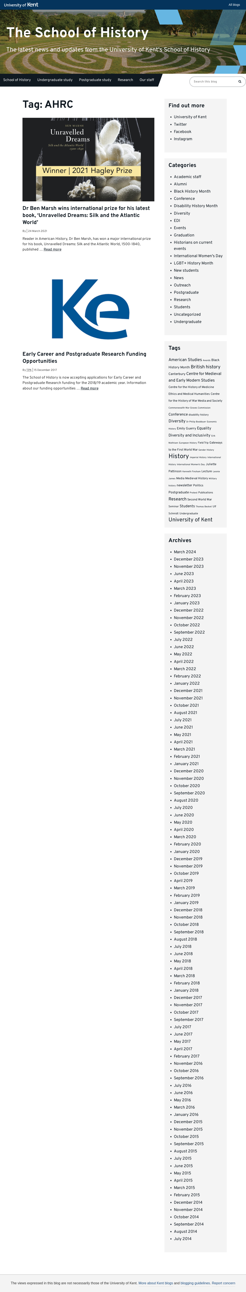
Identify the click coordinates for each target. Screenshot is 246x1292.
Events (180, 228)
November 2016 (188, 1063)
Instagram (183, 139)
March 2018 (184, 976)
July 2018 (183, 946)
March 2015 (184, 1187)
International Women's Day (198, 256)
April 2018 (183, 968)
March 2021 (184, 749)
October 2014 (186, 1217)
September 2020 (189, 793)
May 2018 (182, 961)
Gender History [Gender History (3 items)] (206, 450)
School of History (17, 80)
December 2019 (188, 859)
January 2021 (186, 764)
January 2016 (186, 1114)
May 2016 (182, 1100)
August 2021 (185, 712)
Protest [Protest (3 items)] (193, 492)
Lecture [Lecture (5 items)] (206, 471)
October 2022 (187, 625)
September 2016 (189, 1078)
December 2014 (188, 1202)
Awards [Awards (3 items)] (206, 360)
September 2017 (188, 1019)
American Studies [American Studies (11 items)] (185, 360)
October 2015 (186, 1136)
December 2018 (188, 910)
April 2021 (183, 742)
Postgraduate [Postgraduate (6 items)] (178, 492)
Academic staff (187, 177)
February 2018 (187, 983)
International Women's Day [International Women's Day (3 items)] (191, 464)
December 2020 (189, 771)
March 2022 (185, 669)
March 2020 (185, 837)
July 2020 (183, 807)
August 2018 (185, 939)
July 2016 (182, 1085)
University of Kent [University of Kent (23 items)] (190, 520)
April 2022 (184, 661)
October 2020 (187, 786)
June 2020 (184, 815)
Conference (184, 198)
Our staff (147, 80)
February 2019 (187, 895)
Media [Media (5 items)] (180, 478)
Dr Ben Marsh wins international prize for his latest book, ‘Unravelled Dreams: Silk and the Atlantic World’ (86, 215)
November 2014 (188, 1209)
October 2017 (186, 1012)
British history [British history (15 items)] (206, 367)
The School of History (77, 33)
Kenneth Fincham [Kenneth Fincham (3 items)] (191, 471)
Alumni (180, 184)
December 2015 (188, 1122)
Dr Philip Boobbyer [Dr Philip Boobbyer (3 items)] (196, 421)
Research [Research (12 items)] (177, 499)
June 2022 (184, 647)
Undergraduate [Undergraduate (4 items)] (188, 513)
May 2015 (182, 1173)
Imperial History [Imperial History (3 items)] (198, 457)
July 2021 (183, 720)
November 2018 (188, 917)
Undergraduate (187, 321)
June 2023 (184, 574)
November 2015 (188, 1129)
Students (182, 307)
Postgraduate (186, 292)
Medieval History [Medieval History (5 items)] (196, 478)
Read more (52, 249)
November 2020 (189, 778)
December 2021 (188, 690)
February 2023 (187, 596)
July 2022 (183, 639)
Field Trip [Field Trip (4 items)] (203, 443)
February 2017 (187, 1056)
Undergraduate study (55, 80)
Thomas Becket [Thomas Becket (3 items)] (204, 506)
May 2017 (182, 1041)
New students (186, 270)
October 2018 (186, 924)
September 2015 (189, 1144)
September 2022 (189, 632)
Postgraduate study (95, 80)
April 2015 (183, 1180)
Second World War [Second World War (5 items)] (199, 499)
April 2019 (183, 880)
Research (125, 80)
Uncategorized (187, 314)
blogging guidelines (195, 1283)
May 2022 (183, 654)
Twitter (180, 124)
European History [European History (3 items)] (188, 443)
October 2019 (186, 873)
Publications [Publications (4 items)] (205, 492)
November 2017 (188, 1005)
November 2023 (189, 566)
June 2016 (183, 1093)
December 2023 (188, 559)
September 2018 (189, 932)
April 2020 (184, 829)
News (179, 278)
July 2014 (183, 1239)
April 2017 (183, 1049)
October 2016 (186, 1071)
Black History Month (192, 191)
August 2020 (186, 800)
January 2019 (186, 903)
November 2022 (189, 618)
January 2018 (186, 990)
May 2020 (183, 822)
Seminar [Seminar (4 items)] (173, 506)
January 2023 (187, 603)
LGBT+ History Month (193, 263)
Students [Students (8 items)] (187, 506)
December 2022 (189, 610)
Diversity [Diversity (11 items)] (176, 421)
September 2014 (189, 1224)
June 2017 (183, 1034)
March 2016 (184, 1107)
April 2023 (184, 581)
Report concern (223, 1283)
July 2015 (183, 1158)
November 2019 (188, 866)
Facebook (182, 131)
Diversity (182, 213)
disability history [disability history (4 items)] (199, 415)
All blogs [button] (234, 4)
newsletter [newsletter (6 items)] (184, 485)
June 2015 (183, 1166)
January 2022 (187, 683)
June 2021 (183, 727)
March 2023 (185, 588)
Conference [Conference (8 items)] (178, 414)
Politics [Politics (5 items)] (198, 485)
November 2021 (188, 698)
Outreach (182, 285)
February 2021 (187, 756)
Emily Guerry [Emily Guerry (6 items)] (186, 428)
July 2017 (182, 1027)
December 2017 (188, 997)
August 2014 (185, 1231)
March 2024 (185, 552)
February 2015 (187, 1195)
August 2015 (185, 1151)
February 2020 (187, 844)
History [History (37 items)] (178, 456)
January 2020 (187, 851)
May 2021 (182, 734)
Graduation (184, 235)
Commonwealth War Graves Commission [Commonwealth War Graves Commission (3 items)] (189, 408)
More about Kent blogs (156, 1283)
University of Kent (190, 117)
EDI (177, 220)
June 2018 (183, 954)
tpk (29, 370)
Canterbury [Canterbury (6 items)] (176, 374)
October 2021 (186, 705)
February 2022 (187, 676)
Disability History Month (196, 206)
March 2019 (184, 888)
